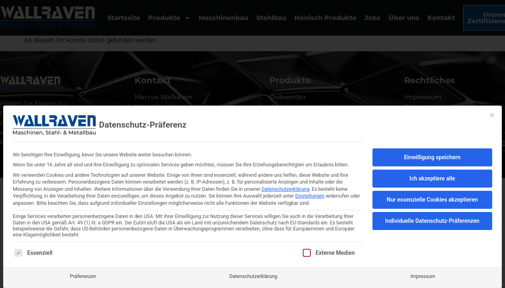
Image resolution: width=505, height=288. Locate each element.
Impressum (422, 276)
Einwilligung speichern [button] (432, 157)
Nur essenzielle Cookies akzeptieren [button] (432, 199)
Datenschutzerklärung (285, 189)
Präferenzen (83, 276)
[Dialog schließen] (492, 115)
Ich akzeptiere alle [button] (432, 178)
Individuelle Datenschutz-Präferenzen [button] (432, 221)
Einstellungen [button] (309, 196)
